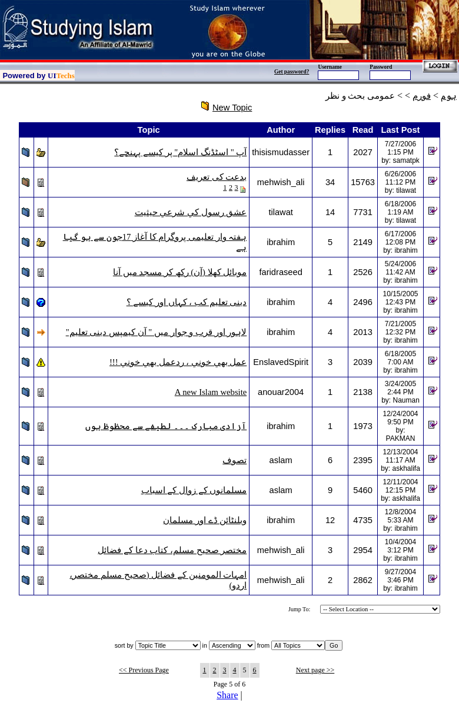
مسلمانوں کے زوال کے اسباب (194, 490)
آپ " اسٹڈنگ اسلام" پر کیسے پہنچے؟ (180, 152)
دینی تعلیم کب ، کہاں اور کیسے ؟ (187, 302)
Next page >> (315, 670)
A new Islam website (211, 392)
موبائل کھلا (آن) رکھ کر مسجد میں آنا (180, 272)
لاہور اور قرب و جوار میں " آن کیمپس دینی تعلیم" (156, 332)
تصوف (234, 460)
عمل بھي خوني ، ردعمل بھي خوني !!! (178, 362)
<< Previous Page (144, 670)
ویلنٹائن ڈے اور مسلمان (205, 520)
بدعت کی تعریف (217, 177)
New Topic (232, 107)
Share (227, 695)
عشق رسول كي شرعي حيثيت (191, 212)
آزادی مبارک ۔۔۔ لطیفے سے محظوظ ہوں (166, 426)
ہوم (449, 96)
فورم (422, 96)
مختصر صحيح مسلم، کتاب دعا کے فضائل (172, 550)
